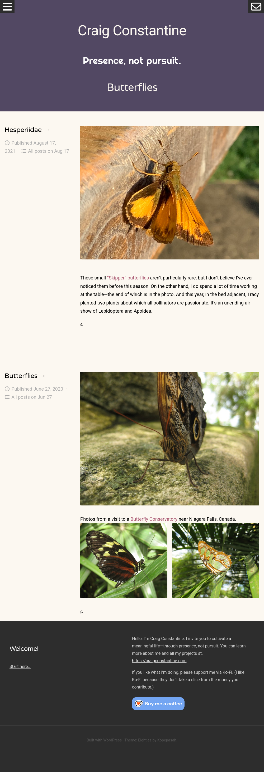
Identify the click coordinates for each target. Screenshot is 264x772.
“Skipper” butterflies (128, 278)
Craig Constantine (132, 30)
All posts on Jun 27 (28, 397)
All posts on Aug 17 (45, 151)
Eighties (145, 740)
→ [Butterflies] (42, 376)
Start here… (20, 666)
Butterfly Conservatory (153, 519)
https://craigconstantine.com (159, 660)
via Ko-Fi (224, 672)
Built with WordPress (104, 740)
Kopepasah (166, 740)
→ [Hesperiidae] (47, 130)
